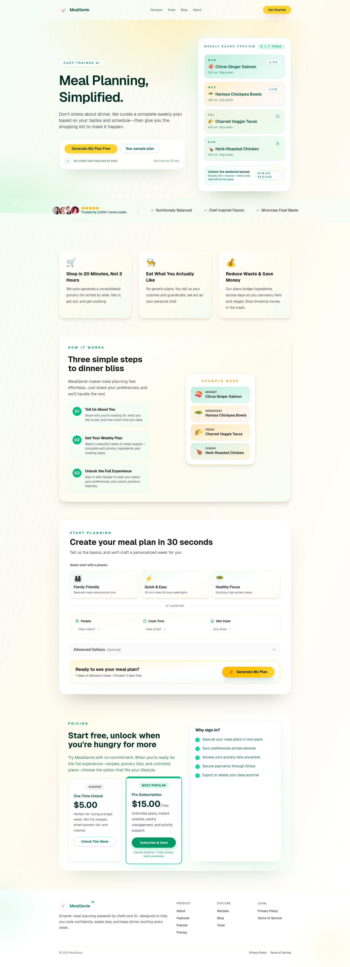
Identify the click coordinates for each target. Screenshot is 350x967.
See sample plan (140, 148)
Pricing (182, 932)
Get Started (277, 10)
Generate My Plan (248, 672)
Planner (182, 925)
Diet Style (220, 621)
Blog (184, 10)
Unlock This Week (94, 841)
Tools (171, 10)
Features (183, 918)
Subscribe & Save (154, 842)
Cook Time (153, 621)
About (197, 10)
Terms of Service (270, 918)
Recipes (156, 10)
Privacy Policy (268, 911)
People (83, 621)
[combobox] (89, 629)
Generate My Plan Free (91, 148)
